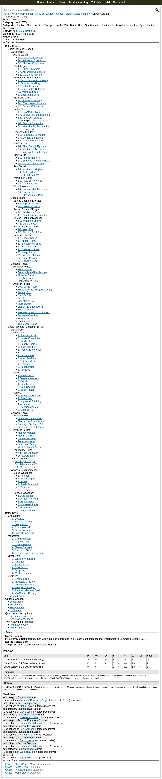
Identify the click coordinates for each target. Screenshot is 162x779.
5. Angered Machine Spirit (26, 590)
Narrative (25, 757)
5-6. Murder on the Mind (31, 163)
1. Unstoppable (26, 355)
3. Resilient (24, 341)
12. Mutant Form (27, 241)
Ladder (51, 2)
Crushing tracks (15, 596)
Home (40, 2)
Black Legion (27, 711)
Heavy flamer (17, 607)
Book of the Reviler (28, 286)
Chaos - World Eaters (17, 772)
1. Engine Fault (20, 579)
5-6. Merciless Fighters (30, 74)
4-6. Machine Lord (27, 183)
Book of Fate (25, 269)
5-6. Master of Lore (25, 467)
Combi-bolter (17, 601)
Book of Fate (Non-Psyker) (32, 272)
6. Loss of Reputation (23, 533)
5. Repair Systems (28, 407)
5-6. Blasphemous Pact (30, 195)
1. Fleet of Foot (26, 375)
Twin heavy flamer (19, 627)
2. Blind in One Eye (22, 521)
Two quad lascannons (21, 619)
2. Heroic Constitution (29, 338)
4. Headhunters (26, 384)
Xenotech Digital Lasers (31, 427)
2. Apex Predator (27, 358)
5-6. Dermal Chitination (30, 106)
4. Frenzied (24, 364)
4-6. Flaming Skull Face (30, 232)
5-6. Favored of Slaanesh (31, 140)
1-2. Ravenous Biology (30, 100)
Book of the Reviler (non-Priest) (35, 289)
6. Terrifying (24, 369)
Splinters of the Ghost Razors (34, 312)
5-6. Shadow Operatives (31, 63)
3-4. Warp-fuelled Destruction (33, 126)
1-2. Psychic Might (25, 461)
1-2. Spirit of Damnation (30, 123)
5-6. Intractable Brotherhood (33, 152)
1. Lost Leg (18, 518)
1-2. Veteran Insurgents (30, 57)
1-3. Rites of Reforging (30, 180)
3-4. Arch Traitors (27, 172)
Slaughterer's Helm (28, 281)
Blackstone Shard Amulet (31, 421)
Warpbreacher (25, 318)
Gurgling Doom (26, 278)
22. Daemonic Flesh (29, 249)
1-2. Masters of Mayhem (31, 169)
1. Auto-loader (25, 495)
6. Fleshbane (25, 490)
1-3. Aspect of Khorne (29, 203)
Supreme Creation (28, 315)
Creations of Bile (29, 717)
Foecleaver (24, 298)
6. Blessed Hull (26, 410)
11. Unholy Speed (27, 238)
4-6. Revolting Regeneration (33, 215)
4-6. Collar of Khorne (29, 206)
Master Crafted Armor (29, 447)
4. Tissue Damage (22, 547)
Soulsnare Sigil (26, 309)
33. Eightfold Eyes (27, 261)
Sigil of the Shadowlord (30, 306)
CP (8, 754)
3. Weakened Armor (23, 584)
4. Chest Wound (21, 527)
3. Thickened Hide (27, 361)
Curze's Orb (24, 295)
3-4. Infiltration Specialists (32, 60)
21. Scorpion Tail (27, 246)
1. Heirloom (24, 475)
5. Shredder (24, 487)
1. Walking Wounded (23, 558)
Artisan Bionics (26, 435)
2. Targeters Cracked (23, 581)
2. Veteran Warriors (28, 378)
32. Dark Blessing (27, 258)
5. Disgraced (19, 570)
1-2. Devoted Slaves (29, 112)
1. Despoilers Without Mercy (33, 80)
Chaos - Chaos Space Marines (73, 13)
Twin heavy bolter (18, 624)
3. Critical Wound (21, 544)
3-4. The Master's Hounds (32, 103)
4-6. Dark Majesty (27, 223)
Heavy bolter (16, 604)
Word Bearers (27, 751)
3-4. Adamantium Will (26, 464)
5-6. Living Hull (26, 129)
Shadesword (24, 304)
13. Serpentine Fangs (29, 243)
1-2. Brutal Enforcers (29, 69)
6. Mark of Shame (22, 573)
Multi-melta (16, 610)
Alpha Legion (27, 706)
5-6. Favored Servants (30, 117)
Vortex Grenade (26, 455)
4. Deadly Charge (27, 344)
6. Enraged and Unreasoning (28, 553)
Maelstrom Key (26, 301)
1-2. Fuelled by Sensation (32, 135)
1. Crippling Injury (21, 538)
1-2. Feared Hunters (29, 157)
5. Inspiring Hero (27, 347)
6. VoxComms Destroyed (25, 593)
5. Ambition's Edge (28, 92)
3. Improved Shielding (29, 401)
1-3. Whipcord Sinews (30, 220)
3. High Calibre (26, 501)
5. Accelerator (25, 507)
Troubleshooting (78, 2)
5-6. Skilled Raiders (28, 175)
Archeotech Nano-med (30, 418)
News (62, 2)
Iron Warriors (27, 729)
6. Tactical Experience (30, 349)
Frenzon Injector (26, 441)
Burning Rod (24, 292)
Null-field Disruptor (28, 452)
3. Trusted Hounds (28, 86)
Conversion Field (27, 438)
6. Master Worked (27, 510)
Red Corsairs (27, 740)
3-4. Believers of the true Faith (34, 114)
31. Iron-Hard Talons (29, 255)
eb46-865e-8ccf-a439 (24, 31)
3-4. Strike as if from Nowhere (34, 160)
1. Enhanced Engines (29, 395)
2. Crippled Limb (21, 541)
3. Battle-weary (20, 564)
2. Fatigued (18, 561)
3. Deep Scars (20, 524)
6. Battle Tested (26, 389)
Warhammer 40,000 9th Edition (36, 13)
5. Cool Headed (26, 387)
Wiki (107, 2)
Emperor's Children (30, 723)
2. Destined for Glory (29, 83)
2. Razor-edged (26, 478)
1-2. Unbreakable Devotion (32, 189)
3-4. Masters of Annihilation (32, 149)
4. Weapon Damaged (23, 587)
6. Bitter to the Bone (28, 94)
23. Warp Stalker (27, 252)
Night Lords (26, 734)
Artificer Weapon (27, 432)
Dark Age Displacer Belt (31, 424)
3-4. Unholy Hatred (28, 192)
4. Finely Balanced (28, 484)
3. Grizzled (23, 381)
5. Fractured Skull (21, 550)
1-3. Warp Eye (25, 229)
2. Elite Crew (25, 398)
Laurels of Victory (27, 444)
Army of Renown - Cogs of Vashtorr (40, 700)
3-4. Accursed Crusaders (31, 72)
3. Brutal (22, 481)
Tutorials (96, 2)
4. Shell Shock (20, 567)
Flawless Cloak (26, 275)
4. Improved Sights (28, 504)
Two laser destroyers (20, 616)
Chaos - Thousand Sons (18, 769)
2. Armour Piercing (28, 498)
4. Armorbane (25, 404)
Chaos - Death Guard (17, 767)
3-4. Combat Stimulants (30, 137)
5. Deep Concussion (23, 530)
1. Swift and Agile (27, 335)
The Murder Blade (27, 324)
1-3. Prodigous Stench (30, 212)
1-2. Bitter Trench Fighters (32, 146)
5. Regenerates (26, 367)
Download (119, 2)
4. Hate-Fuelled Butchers (31, 89)
